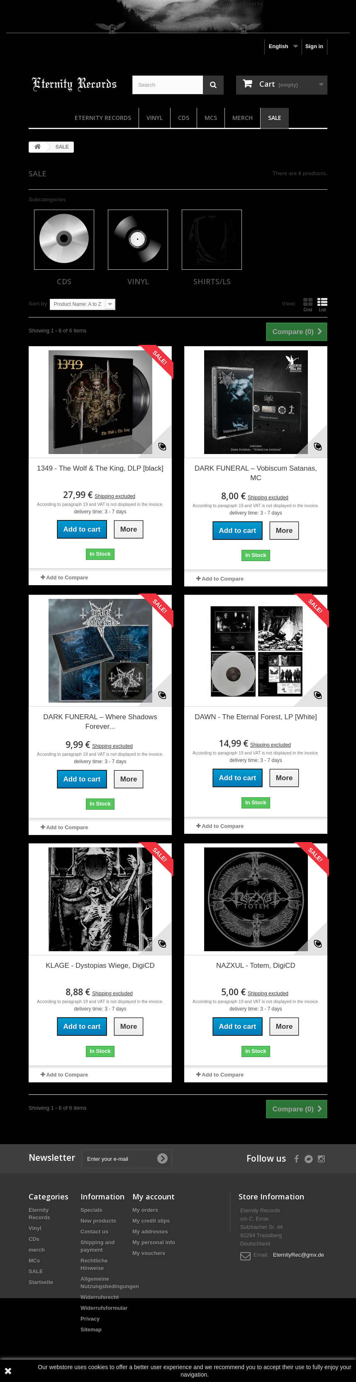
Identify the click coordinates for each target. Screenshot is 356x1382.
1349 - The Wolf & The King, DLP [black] (100, 468)
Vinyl (154, 118)
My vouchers (148, 1253)
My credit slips (151, 1221)
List (322, 304)
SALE (274, 118)
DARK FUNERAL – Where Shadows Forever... (100, 721)
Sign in (314, 46)
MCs (211, 118)
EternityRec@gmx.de (298, 1255)
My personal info (153, 1242)
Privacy (90, 1319)
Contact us (94, 1231)
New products (98, 1221)
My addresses (150, 1231)
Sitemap (91, 1329)
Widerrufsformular (103, 1308)
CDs (183, 118)
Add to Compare (67, 577)
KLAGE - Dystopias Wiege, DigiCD (100, 965)
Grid (307, 304)
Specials (91, 1210)
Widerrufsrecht (99, 1297)
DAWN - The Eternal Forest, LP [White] (256, 717)
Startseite (41, 1282)
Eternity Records (103, 118)
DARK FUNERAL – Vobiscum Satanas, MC (256, 473)
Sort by (38, 303)
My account (153, 1196)
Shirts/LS (212, 281)
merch (242, 118)
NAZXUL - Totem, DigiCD (255, 965)
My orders (145, 1210)
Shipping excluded (115, 496)
